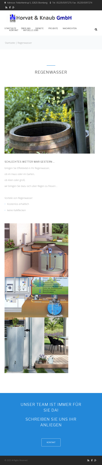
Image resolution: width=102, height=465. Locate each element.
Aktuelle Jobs (30, 30)
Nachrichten (70, 28)
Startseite (10, 28)
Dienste (39, 28)
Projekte (53, 28)
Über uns (26, 28)
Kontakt (13, 30)
